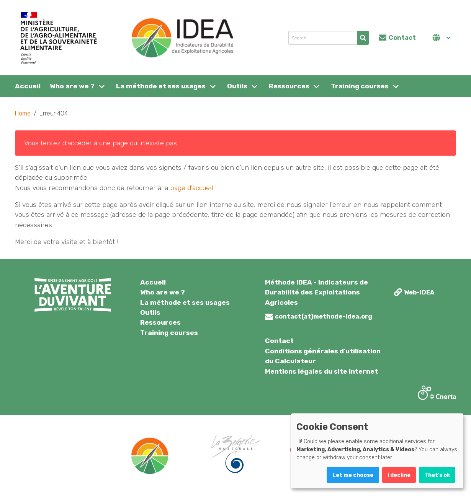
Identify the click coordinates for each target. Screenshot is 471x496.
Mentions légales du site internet (321, 371)
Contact (279, 341)
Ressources (289, 86)
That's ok (437, 475)
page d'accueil (191, 188)
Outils (237, 86)
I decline (399, 475)
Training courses (360, 86)
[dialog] (377, 450)
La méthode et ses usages (161, 86)
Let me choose (352, 475)
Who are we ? (72, 86)
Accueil (28, 86)
